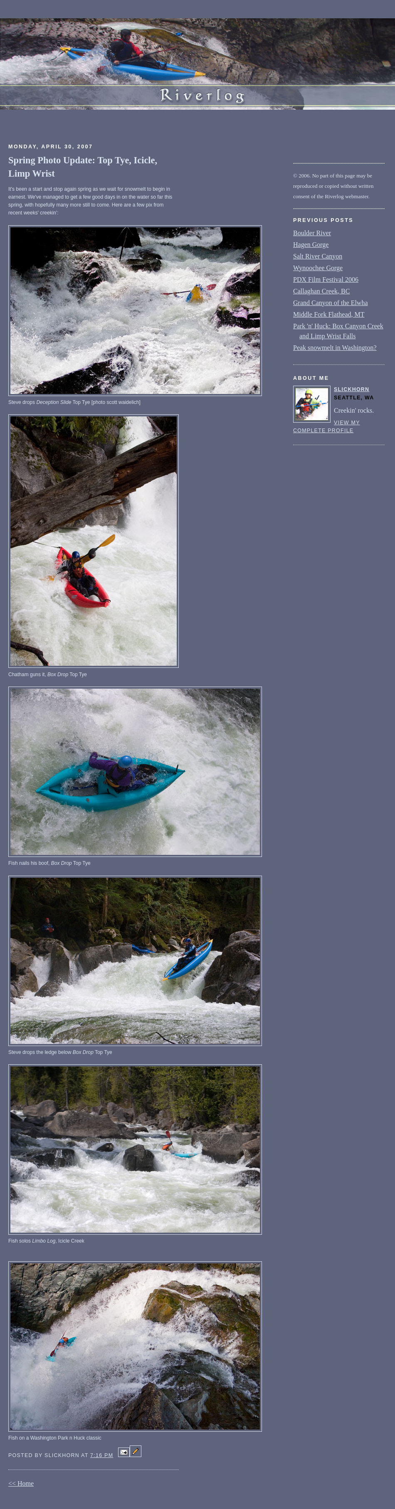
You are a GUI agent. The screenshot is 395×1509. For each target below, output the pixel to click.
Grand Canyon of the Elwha (330, 302)
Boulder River (312, 232)
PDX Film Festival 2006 (325, 279)
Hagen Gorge (310, 244)
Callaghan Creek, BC (321, 291)
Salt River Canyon (317, 256)
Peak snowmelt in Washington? (335, 347)
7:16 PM (101, 1455)
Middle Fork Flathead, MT (329, 314)
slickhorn (351, 389)
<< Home (21, 1483)
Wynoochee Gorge (318, 267)
